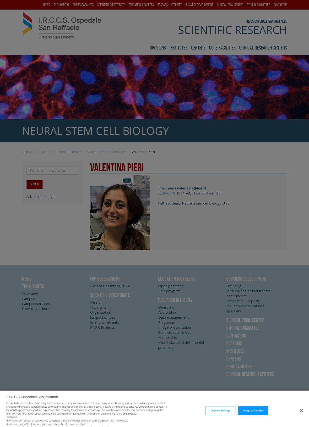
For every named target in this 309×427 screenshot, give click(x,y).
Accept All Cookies (253, 416)
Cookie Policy (128, 419)
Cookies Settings (220, 416)
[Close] (301, 416)
